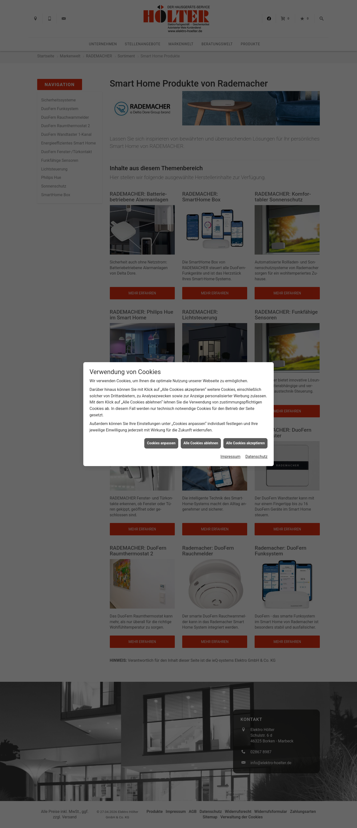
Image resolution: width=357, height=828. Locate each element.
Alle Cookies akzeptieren (245, 443)
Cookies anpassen (161, 443)
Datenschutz (256, 456)
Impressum (230, 456)
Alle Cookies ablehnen (200, 443)
